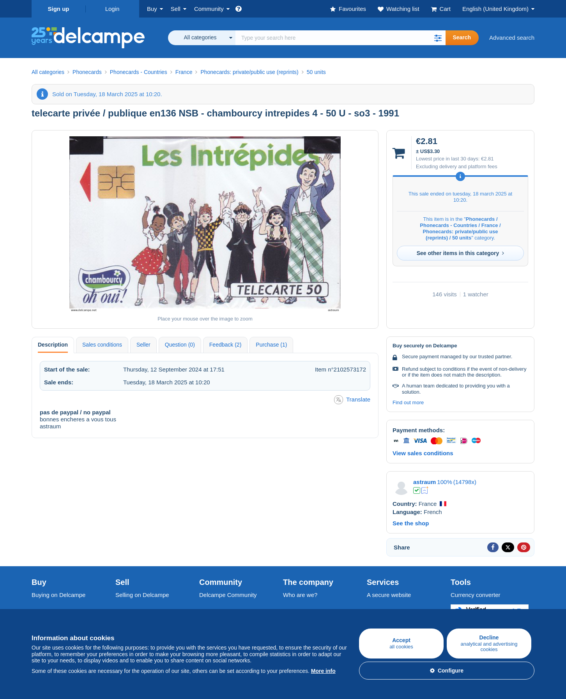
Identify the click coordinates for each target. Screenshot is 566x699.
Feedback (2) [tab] (225, 345)
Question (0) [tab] (180, 345)
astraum (424, 482)
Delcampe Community (228, 595)
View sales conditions (423, 453)
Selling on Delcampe (142, 595)
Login (112, 8)
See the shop (411, 523)
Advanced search (511, 37)
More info (323, 671)
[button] (438, 38)
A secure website (389, 595)
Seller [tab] (143, 345)
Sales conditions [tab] (102, 345)
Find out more (408, 402)
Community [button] (209, 8)
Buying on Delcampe (58, 595)
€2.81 (487, 159)
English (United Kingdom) (495, 8)
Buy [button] (152, 8)
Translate (352, 399)
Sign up (58, 8)
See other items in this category (460, 253)
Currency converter (476, 595)
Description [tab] (53, 345)
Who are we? (300, 595)
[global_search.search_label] (340, 37)
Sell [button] (175, 8)
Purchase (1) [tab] (271, 345)
